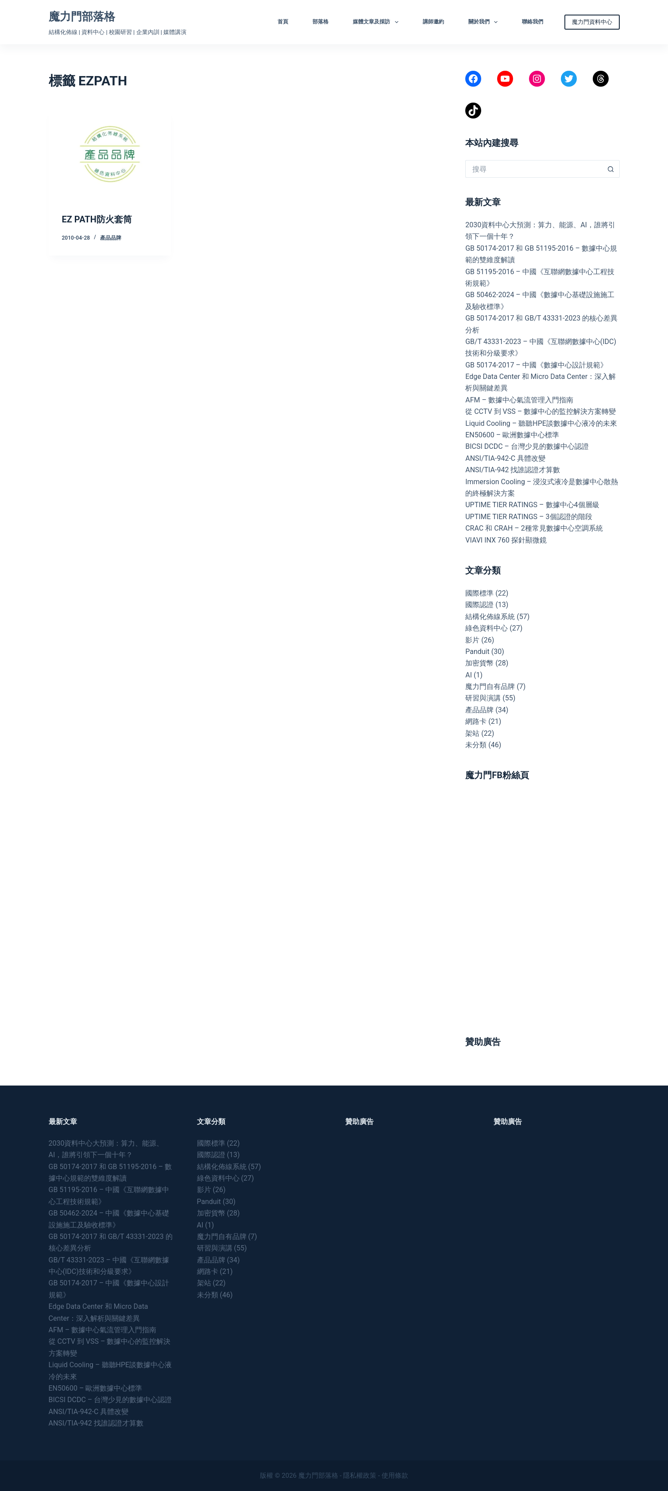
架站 (472, 733)
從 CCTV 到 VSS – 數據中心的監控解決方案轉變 (540, 411)
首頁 (283, 22)
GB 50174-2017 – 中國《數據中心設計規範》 (536, 365)
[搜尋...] (533, 169)
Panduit (477, 651)
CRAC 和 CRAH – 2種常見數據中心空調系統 (534, 528)
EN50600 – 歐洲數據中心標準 (512, 435)
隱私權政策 (359, 1476)
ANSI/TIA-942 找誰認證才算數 (512, 470)
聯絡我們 (532, 22)
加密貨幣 (479, 663)
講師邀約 (433, 22)
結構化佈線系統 (490, 616)
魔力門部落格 (82, 16)
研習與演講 (483, 698)
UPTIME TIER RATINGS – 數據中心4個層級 (532, 505)
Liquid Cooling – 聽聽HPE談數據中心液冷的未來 (541, 423)
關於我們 (484, 22)
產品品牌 (110, 238)
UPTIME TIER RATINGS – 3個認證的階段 (529, 516)
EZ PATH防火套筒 (97, 219)
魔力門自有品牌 (490, 686)
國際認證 (479, 604)
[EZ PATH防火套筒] (110, 154)
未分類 (476, 745)
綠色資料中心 (486, 628)
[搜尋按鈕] (611, 169)
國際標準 (479, 593)
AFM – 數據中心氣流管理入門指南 (519, 400)
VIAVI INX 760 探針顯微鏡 (506, 540)
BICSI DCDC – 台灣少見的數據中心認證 (527, 446)
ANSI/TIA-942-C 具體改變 (505, 458)
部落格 (320, 22)
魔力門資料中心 (592, 22)
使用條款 (395, 1476)
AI (468, 675)
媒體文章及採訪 (377, 22)
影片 (472, 640)
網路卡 (476, 721)
